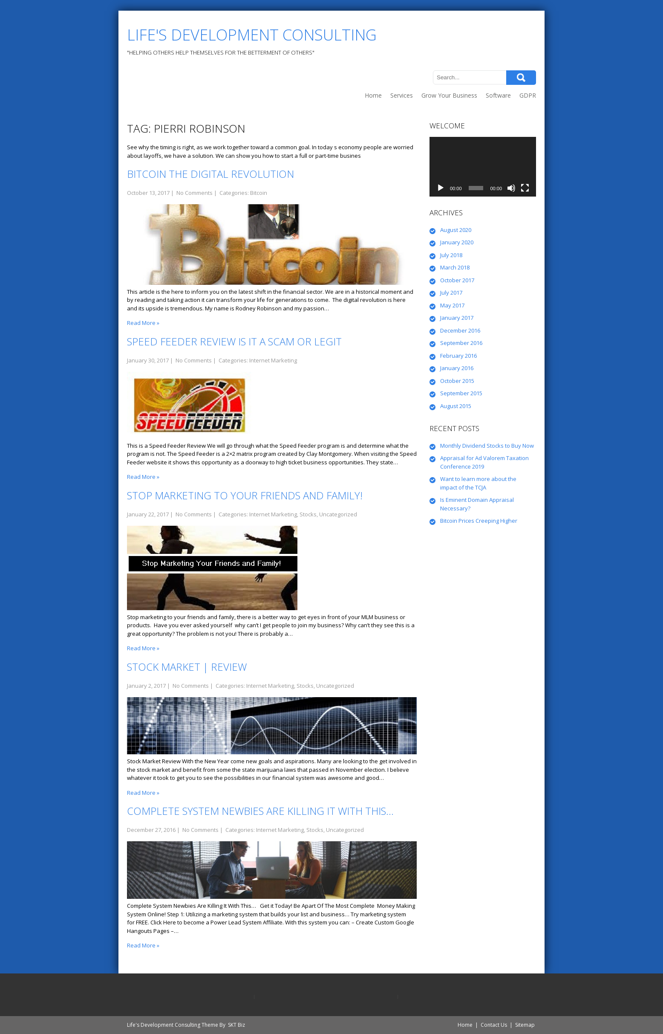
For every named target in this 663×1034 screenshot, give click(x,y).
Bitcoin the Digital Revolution (210, 174)
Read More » (143, 323)
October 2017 (457, 280)
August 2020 (455, 230)
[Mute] (511, 188)
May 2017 (452, 305)
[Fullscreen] (525, 188)
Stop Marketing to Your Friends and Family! (245, 495)
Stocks (308, 514)
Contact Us (494, 1024)
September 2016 (461, 343)
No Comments (194, 193)
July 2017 (451, 292)
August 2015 (455, 406)
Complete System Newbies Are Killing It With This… (260, 811)
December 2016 (460, 330)
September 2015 (461, 393)
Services (401, 95)
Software (498, 95)
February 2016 (458, 355)
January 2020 (456, 242)
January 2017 (456, 317)
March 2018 (455, 267)
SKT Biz (236, 1024)
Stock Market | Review (187, 667)
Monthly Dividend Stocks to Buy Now (487, 445)
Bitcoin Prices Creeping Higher (478, 520)
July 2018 (451, 255)
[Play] (440, 188)
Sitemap (525, 1024)
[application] (483, 167)
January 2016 (456, 368)
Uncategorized (338, 514)
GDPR (527, 95)
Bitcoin (258, 193)
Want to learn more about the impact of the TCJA (478, 483)
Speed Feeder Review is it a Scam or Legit (234, 341)
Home (373, 95)
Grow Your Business (449, 95)
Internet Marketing (273, 360)
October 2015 (457, 381)
